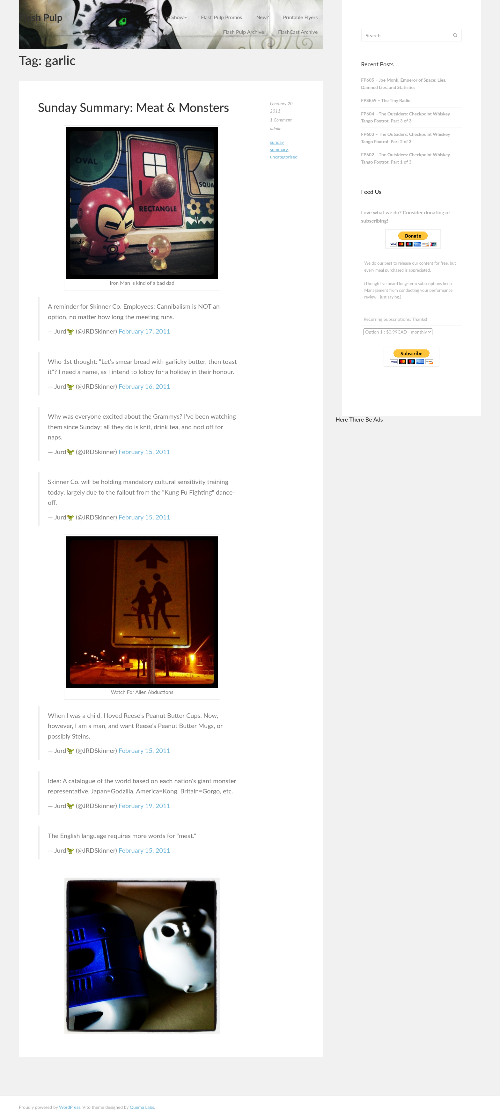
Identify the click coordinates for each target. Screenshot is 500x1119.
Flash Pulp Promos (221, 17)
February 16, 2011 (144, 386)
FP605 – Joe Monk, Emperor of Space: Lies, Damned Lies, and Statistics (403, 83)
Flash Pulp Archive (243, 32)
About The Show (166, 17)
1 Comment (281, 119)
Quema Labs (142, 1107)
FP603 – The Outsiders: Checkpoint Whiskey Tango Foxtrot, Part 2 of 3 (405, 137)
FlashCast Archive (298, 32)
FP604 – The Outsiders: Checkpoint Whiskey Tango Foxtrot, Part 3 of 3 (405, 117)
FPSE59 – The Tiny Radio (385, 100)
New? (262, 17)
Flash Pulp (40, 17)
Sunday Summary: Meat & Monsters (133, 107)
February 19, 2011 (144, 805)
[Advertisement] (408, 524)
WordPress (69, 1107)
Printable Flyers (300, 17)
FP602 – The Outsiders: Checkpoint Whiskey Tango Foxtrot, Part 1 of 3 (405, 158)
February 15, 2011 (144, 451)
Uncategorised (284, 156)
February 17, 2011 (144, 331)
